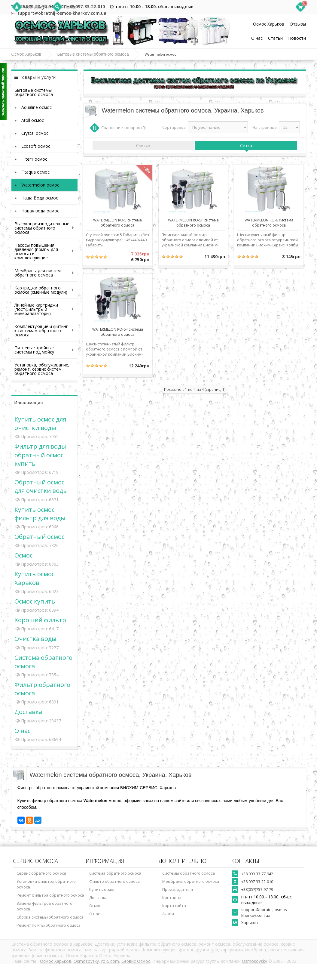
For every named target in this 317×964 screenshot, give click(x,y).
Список (143, 145)
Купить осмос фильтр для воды (40, 513)
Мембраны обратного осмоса (190, 881)
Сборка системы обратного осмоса (50, 917)
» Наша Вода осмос (36, 198)
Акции (168, 913)
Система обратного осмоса (115, 873)
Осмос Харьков (268, 24)
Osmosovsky (86, 961)
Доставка (28, 711)
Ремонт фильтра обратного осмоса (50, 895)
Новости (297, 38)
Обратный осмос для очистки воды (41, 486)
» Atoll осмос (29, 120)
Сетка (246, 145)
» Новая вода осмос (36, 211)
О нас (257, 38)
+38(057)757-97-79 (257, 889)
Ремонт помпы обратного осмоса (49, 925)
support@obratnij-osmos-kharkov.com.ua (264, 912)
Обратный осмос (39, 536)
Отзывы (298, 24)
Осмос (23, 555)
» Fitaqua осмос (32, 172)
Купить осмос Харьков (34, 578)
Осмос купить (34, 601)
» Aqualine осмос (33, 107)
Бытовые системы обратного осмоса (93, 54)
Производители (177, 889)
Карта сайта (174, 905)
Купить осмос (102, 889)
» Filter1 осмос (30, 159)
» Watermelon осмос (36, 185)
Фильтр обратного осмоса (114, 881)
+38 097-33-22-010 (86, 6)
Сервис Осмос (135, 961)
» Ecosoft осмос (32, 146)
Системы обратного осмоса (188, 873)
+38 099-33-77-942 (257, 873)
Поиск (70, 7)
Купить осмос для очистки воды (40, 423)
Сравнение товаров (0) (123, 127)
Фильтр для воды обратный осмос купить (40, 454)
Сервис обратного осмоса (41, 873)
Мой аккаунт (36, 7)
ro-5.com (110, 961)
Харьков (249, 922)
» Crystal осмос (31, 133)
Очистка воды (35, 638)
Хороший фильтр (40, 620)
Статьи (275, 38)
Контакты (171, 897)
